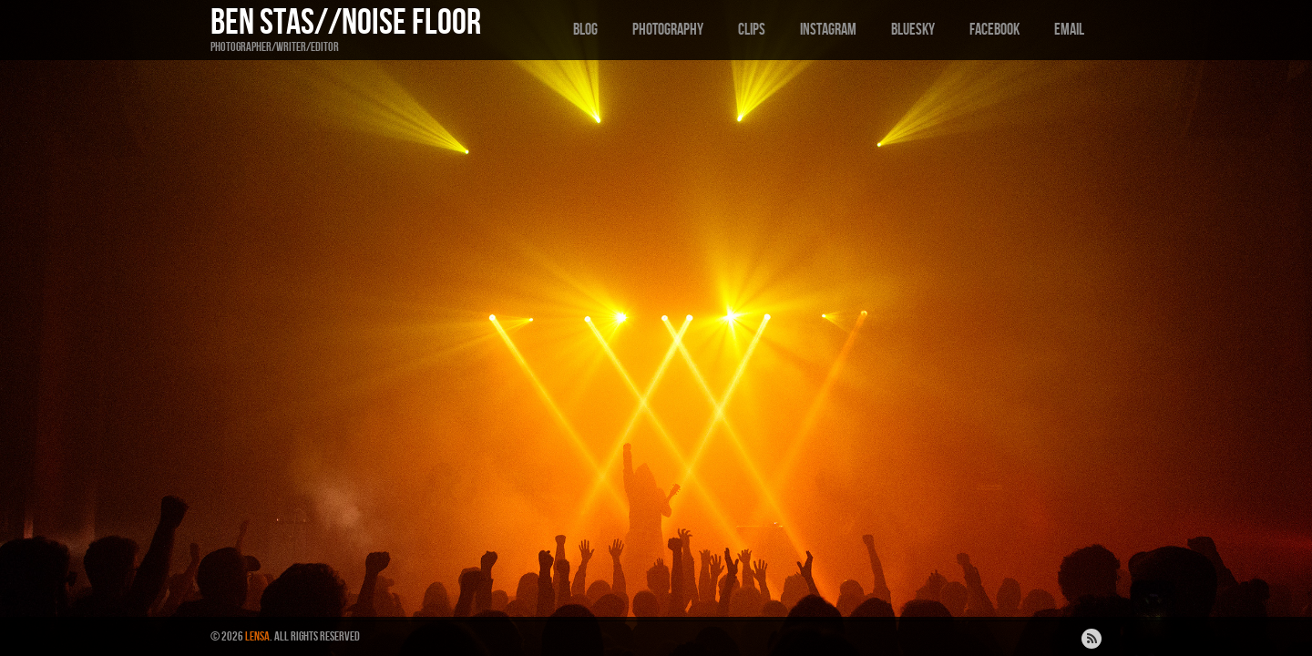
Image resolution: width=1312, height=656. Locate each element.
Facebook (994, 29)
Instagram (828, 29)
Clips (751, 29)
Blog (585, 29)
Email (1069, 29)
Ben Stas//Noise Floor (345, 23)
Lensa (257, 636)
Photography (667, 29)
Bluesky (913, 29)
